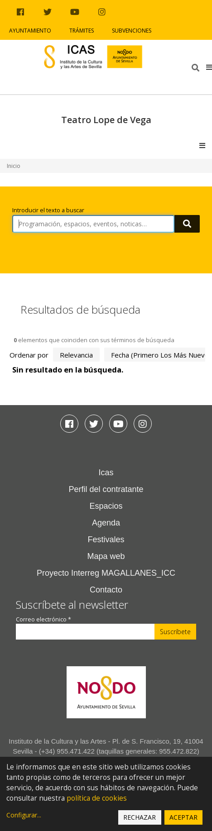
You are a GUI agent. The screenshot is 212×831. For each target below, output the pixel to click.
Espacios (105, 506)
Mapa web (106, 556)
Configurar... (23, 815)
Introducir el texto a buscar (48, 210)
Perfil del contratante (105, 489)
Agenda (106, 522)
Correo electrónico (43, 619)
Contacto (106, 589)
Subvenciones (131, 30)
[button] (209, 67)
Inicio (13, 166)
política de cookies (97, 798)
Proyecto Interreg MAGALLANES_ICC (106, 573)
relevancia (76, 354)
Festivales (105, 539)
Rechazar (139, 817)
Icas (105, 472)
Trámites (81, 30)
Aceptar (183, 817)
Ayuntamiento (30, 30)
